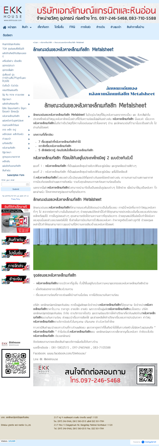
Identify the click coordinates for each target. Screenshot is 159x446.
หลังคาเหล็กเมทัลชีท (46, 42)
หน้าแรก (35, 42)
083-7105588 (102, 348)
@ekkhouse (51, 359)
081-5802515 (60, 348)
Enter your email (8, 180)
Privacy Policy (15, 199)
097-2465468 (81, 348)
